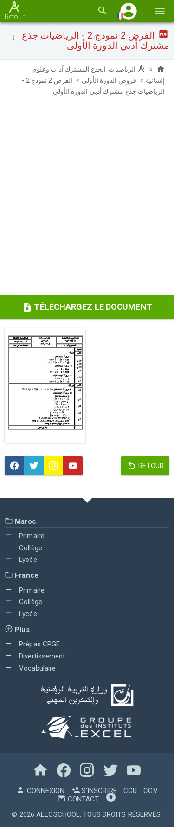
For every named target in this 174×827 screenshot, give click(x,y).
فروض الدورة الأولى (109, 80)
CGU (130, 791)
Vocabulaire (30, 668)
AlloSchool (58, 814)
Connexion (40, 791)
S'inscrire (94, 791)
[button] (128, 11)
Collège (23, 548)
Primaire (25, 536)
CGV (150, 791)
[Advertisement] (87, 198)
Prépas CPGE (32, 644)
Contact (78, 799)
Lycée (21, 559)
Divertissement (35, 656)
